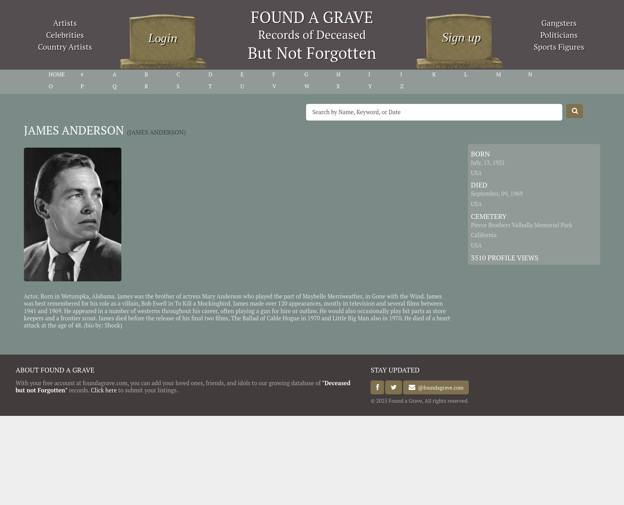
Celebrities (65, 34)
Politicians (559, 34)
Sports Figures (559, 46)
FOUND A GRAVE (312, 16)
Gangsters (559, 23)
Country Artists (65, 46)
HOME (57, 74)
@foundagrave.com (439, 387)
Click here (104, 390)
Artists (65, 23)
